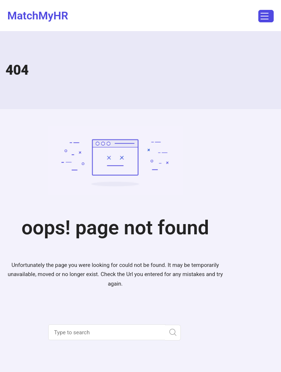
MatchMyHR (37, 15)
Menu (263, 17)
